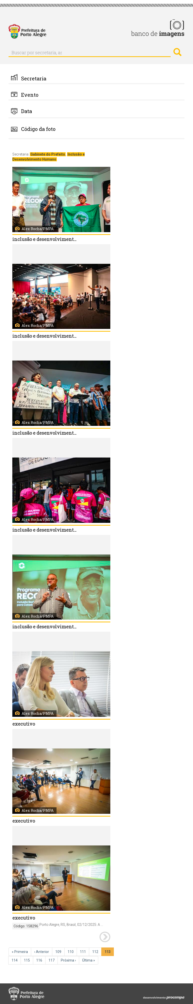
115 (28, 960)
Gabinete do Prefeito (47, 154)
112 (97, 951)
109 (60, 951)
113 (109, 952)
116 (40, 960)
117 (53, 960)
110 (72, 951)
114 (16, 960)
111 (84, 951)
